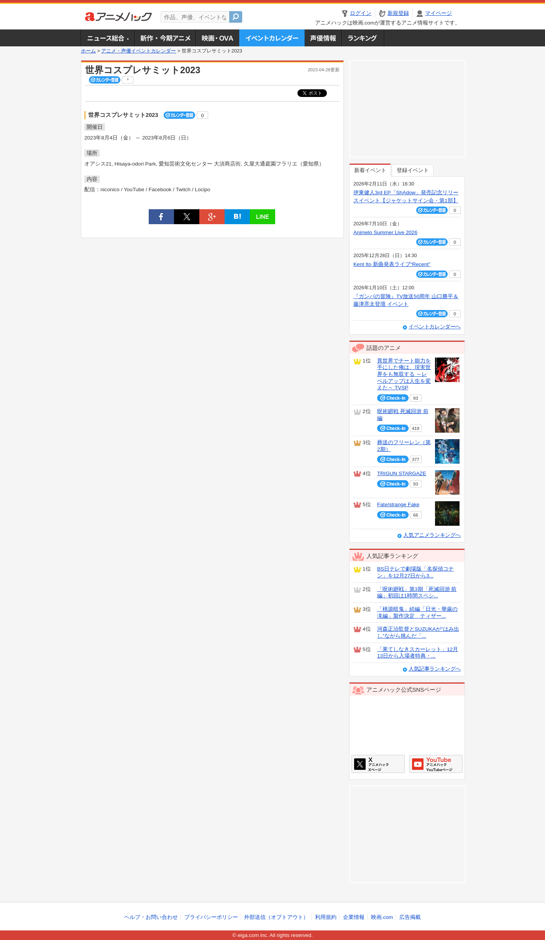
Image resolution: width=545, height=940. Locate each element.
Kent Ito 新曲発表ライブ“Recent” (391, 264)
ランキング (363, 38)
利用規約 (326, 917)
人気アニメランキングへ (432, 535)
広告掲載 (410, 917)
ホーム (88, 51)
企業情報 (353, 917)
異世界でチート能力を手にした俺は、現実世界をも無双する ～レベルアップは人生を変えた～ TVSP (404, 374)
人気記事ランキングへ (435, 669)
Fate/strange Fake (398, 504)
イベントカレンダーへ (435, 327)
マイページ (438, 13)
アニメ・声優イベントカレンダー (272, 38)
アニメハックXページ (378, 764)
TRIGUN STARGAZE (401, 473)
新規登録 (398, 13)
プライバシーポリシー (211, 917)
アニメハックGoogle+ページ (436, 764)
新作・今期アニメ (165, 38)
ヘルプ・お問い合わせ (151, 917)
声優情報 (323, 38)
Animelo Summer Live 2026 (385, 232)
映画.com (382, 917)
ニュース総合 (108, 38)
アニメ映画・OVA (217, 38)
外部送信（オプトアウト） (276, 917)
